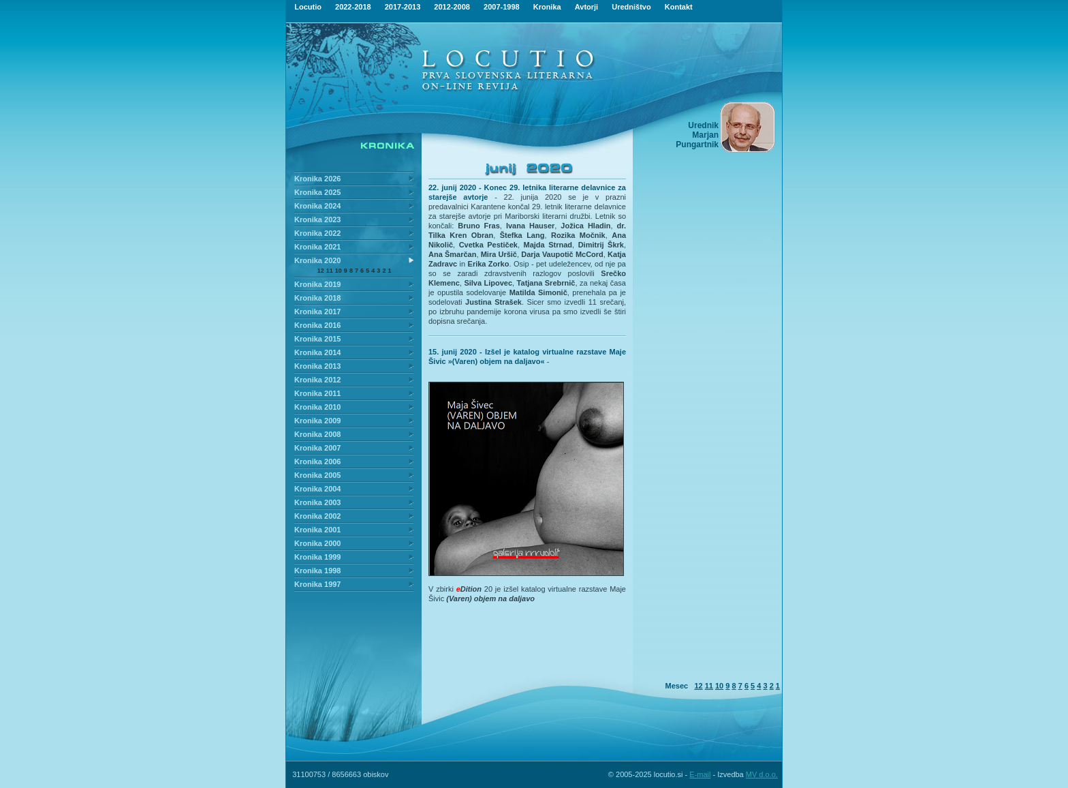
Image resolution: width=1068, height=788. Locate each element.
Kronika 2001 (317, 530)
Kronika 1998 (317, 570)
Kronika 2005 (317, 475)
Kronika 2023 (317, 219)
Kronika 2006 (317, 461)
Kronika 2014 (317, 352)
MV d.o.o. (762, 774)
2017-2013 (403, 7)
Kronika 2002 (317, 516)
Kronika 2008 (317, 434)
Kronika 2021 (317, 247)
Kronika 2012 (317, 380)
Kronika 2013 (317, 366)
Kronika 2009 (317, 420)
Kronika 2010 (317, 407)
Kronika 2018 (317, 298)
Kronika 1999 (317, 557)
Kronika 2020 (317, 260)
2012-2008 (452, 7)
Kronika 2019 (317, 284)
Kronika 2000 (317, 543)
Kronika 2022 (317, 233)
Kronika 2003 (317, 502)
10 (338, 270)
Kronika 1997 (317, 584)
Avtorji (586, 7)
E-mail (699, 774)
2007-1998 (502, 7)
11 (329, 270)
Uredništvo (631, 7)
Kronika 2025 (317, 192)
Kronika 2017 (317, 311)
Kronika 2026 (317, 179)
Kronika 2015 (317, 339)
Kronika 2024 (317, 206)
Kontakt (679, 7)
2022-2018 (353, 7)
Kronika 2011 (317, 393)
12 (320, 270)
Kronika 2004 (317, 489)
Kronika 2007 (317, 448)
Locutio (307, 7)
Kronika (547, 7)
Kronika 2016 (317, 325)
